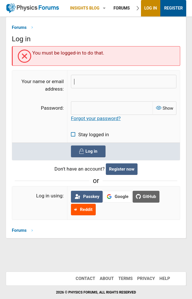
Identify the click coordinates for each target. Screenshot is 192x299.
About (107, 278)
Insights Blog (84, 8)
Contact (85, 278)
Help (164, 278)
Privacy (146, 278)
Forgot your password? (96, 119)
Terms (125, 278)
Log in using (49, 196)
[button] (104, 8)
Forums (122, 8)
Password (52, 108)
